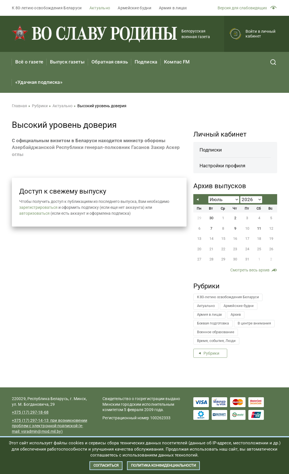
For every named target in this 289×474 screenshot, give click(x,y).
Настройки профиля (222, 165)
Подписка (146, 62)
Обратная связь (109, 62)
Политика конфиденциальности (163, 465)
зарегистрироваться (38, 207)
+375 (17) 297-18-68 (30, 412)
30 (211, 218)
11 (259, 228)
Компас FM (177, 62)
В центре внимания (254, 323)
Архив (236, 314)
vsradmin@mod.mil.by (41, 431)
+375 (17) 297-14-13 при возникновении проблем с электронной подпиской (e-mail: (49, 426)
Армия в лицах (173, 8)
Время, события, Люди (216, 341)
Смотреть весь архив (250, 270)
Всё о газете (29, 62)
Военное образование (215, 332)
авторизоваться (34, 213)
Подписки (211, 150)
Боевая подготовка (213, 323)
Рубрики (211, 353)
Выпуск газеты (67, 62)
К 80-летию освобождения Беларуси (47, 8)
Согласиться (106, 465)
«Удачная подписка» (38, 82)
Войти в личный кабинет (260, 33)
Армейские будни (134, 8)
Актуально (99, 8)
